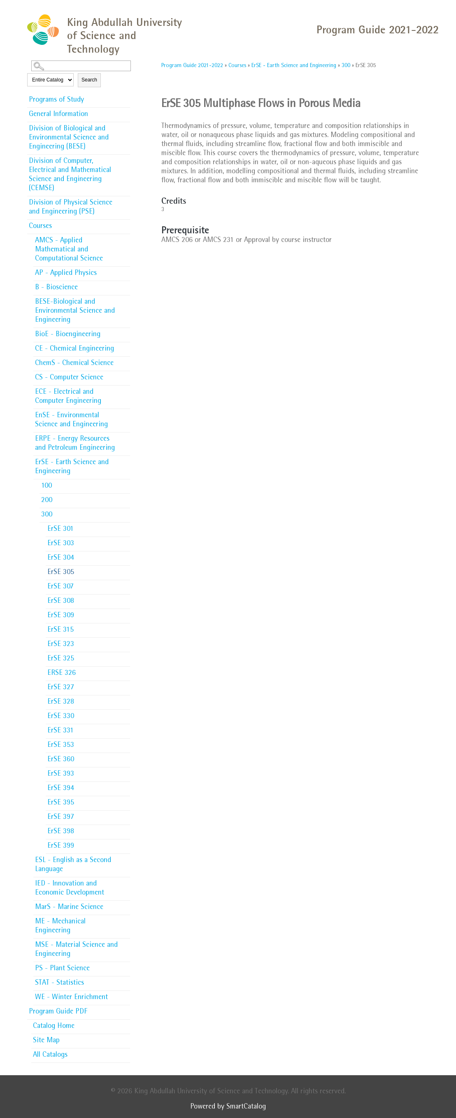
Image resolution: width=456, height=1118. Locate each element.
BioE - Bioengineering (67, 335)
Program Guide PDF (58, 1012)
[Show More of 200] (126, 498)
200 (46, 500)
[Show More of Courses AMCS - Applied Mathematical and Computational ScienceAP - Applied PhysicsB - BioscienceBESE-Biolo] (126, 226)
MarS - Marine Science (69, 907)
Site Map (46, 1041)
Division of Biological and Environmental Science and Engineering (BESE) (69, 138)
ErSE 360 (60, 760)
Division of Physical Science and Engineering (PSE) (70, 208)
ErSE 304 (60, 558)
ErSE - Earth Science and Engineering (72, 467)
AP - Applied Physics (66, 273)
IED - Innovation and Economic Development (69, 889)
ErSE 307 (60, 587)
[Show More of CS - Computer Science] (126, 375)
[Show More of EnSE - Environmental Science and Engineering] (126, 413)
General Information (58, 115)
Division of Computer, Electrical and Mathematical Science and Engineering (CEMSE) (70, 175)
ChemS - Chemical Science (74, 363)
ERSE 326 (61, 673)
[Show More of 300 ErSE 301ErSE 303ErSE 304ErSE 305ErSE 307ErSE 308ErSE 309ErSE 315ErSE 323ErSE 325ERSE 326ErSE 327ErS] (126, 514)
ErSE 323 (60, 644)
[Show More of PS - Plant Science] (126, 966)
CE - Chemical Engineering (74, 349)
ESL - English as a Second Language (73, 865)
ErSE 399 (60, 846)
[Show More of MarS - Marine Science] (126, 905)
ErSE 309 (60, 616)
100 (46, 486)
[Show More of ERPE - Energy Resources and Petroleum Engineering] (126, 436)
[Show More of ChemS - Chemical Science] (126, 361)
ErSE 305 (60, 572)
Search (89, 80)
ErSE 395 (60, 803)
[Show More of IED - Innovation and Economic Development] (126, 881)
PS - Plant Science (62, 969)
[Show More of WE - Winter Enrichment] (126, 995)
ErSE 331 (60, 731)
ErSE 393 (60, 774)
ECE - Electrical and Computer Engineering (68, 397)
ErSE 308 (60, 601)
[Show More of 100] (126, 483)
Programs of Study (56, 100)
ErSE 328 (60, 702)
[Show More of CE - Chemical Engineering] (126, 346)
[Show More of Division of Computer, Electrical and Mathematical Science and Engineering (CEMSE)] (126, 159)
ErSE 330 (60, 717)
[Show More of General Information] (126, 112)
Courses (40, 226)
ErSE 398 (60, 832)
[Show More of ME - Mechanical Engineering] (126, 919)
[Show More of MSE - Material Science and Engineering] (126, 943)
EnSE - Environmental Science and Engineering (71, 420)
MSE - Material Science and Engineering (76, 950)
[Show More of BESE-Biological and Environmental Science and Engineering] (126, 299)
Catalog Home (53, 1026)
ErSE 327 (60, 688)
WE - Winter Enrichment (71, 998)
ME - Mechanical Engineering (60, 926)
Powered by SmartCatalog (228, 1107)
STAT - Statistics (59, 983)
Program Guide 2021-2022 (192, 66)
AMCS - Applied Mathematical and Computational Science (69, 250)
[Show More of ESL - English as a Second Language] (126, 858)
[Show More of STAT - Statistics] (126, 980)
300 (46, 515)
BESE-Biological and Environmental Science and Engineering (75, 311)
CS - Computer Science (69, 378)
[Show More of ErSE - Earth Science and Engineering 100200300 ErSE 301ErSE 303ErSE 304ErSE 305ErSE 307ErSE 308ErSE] (126, 462)
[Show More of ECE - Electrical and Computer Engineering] (126, 390)
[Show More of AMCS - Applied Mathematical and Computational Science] (126, 238)
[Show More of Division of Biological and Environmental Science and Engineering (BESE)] (126, 126)
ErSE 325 (60, 659)
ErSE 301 (60, 529)
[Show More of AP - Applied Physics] (126, 271)
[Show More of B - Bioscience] (126, 285)
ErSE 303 (60, 544)
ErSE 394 (60, 789)
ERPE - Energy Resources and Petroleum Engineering (75, 444)
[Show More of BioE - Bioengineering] (126, 332)
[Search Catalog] (81, 65)
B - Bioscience (56, 288)
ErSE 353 (60, 745)
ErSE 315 (60, 630)
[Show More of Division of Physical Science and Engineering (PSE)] (126, 200)
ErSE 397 (60, 817)
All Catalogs (50, 1055)
